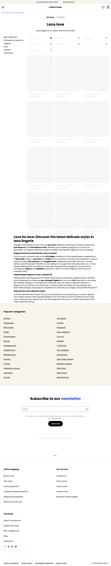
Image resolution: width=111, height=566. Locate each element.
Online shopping (11, 469)
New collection (10, 37)
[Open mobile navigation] (2, 7)
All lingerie (50, 17)
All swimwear (9, 336)
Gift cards (8, 481)
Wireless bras (10, 354)
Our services (62, 469)
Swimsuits (8, 373)
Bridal (6, 332)
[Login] (103, 7)
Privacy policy (26, 563)
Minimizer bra (63, 377)
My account (9, 476)
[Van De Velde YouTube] (15, 547)
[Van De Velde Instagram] (5, 547)
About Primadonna (12, 520)
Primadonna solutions (13, 40)
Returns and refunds (13, 502)
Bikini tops (61, 368)
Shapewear (9, 323)
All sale (7, 377)
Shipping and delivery (13, 497)
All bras (7, 318)
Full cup (60, 336)
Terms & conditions (11, 563)
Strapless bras (10, 345)
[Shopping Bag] (108, 7)
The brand (8, 514)
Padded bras (9, 350)
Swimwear (8, 53)
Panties (7, 49)
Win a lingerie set (11, 531)
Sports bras (62, 354)
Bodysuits (61, 327)
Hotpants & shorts (12, 368)
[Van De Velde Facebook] (8, 547)
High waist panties (65, 359)
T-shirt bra (61, 345)
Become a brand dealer (67, 497)
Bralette (60, 341)
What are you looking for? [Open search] (13, 13)
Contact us (61, 476)
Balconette (8, 327)
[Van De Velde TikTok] (12, 547)
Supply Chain (61, 563)
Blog (6, 536)
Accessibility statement (44, 563)
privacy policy (56, 418)
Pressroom (8, 541)
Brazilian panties (64, 363)
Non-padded (63, 350)
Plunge (7, 341)
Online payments (11, 486)
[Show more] (63, 418)
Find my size (61, 486)
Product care (62, 491)
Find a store (61, 481)
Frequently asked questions (16, 491)
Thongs (7, 363)
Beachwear (62, 373)
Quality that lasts (11, 526)
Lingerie (7, 43)
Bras (6, 46)
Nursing (7, 359)
